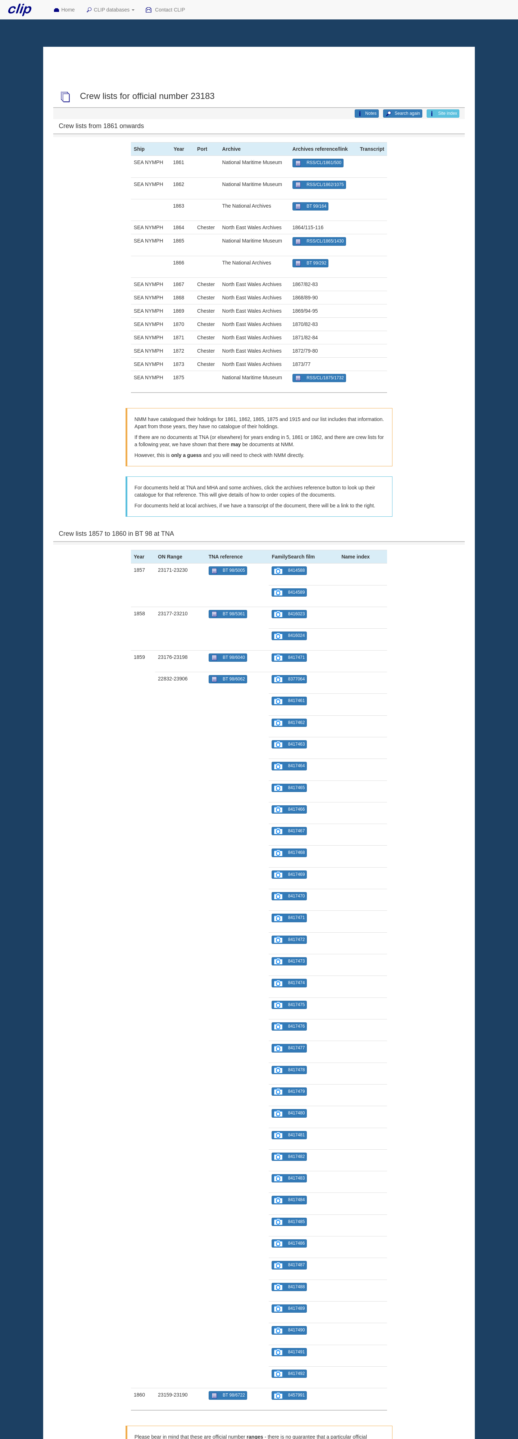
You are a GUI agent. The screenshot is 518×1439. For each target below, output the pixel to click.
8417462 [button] (289, 722)
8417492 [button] (289, 1373)
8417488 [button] (289, 1287)
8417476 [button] (289, 1026)
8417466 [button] (289, 809)
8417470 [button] (289, 896)
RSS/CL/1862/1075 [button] (319, 184)
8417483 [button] (289, 1178)
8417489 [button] (289, 1308)
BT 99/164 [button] (311, 206)
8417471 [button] (289, 657)
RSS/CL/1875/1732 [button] (319, 378)
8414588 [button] (289, 570)
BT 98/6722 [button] (228, 1395)
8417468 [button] (289, 853)
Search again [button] (402, 113)
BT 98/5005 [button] (228, 570)
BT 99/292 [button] (311, 263)
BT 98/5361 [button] (228, 614)
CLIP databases (110, 10)
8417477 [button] (289, 1048)
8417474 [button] (289, 983)
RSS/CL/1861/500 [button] (318, 163)
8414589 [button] (289, 592)
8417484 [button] (289, 1200)
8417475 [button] (289, 1004)
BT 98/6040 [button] (228, 657)
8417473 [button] (289, 961)
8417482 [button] (289, 1156)
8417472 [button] (289, 939)
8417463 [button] (289, 744)
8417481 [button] (289, 1135)
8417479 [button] (289, 1091)
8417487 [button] (289, 1265)
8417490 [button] (289, 1330)
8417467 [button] (289, 831)
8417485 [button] (289, 1221)
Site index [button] (443, 113)
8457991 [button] (289, 1395)
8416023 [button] (289, 614)
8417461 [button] (289, 701)
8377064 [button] (289, 679)
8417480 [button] (289, 1113)
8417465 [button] (289, 787)
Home (64, 10)
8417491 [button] (289, 1352)
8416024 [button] (289, 636)
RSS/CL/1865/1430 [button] (319, 241)
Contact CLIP (165, 10)
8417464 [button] (289, 766)
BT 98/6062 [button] (228, 679)
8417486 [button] (289, 1243)
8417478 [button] (289, 1070)
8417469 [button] (289, 874)
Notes (366, 113)
